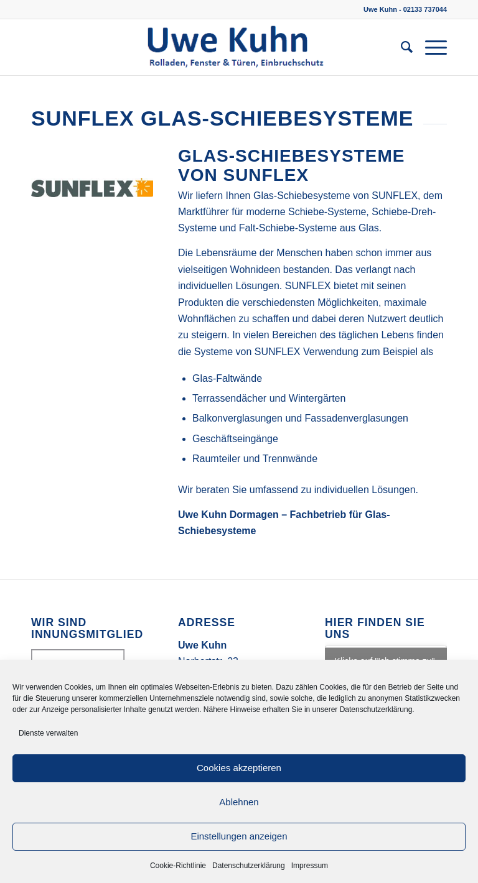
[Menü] (430, 47)
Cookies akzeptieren (239, 767)
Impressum (309, 865)
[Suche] (400, 47)
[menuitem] (400, 47)
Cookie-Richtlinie (178, 865)
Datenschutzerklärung (248, 865)
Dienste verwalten (48, 733)
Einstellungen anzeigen (238, 836)
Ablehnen (238, 802)
